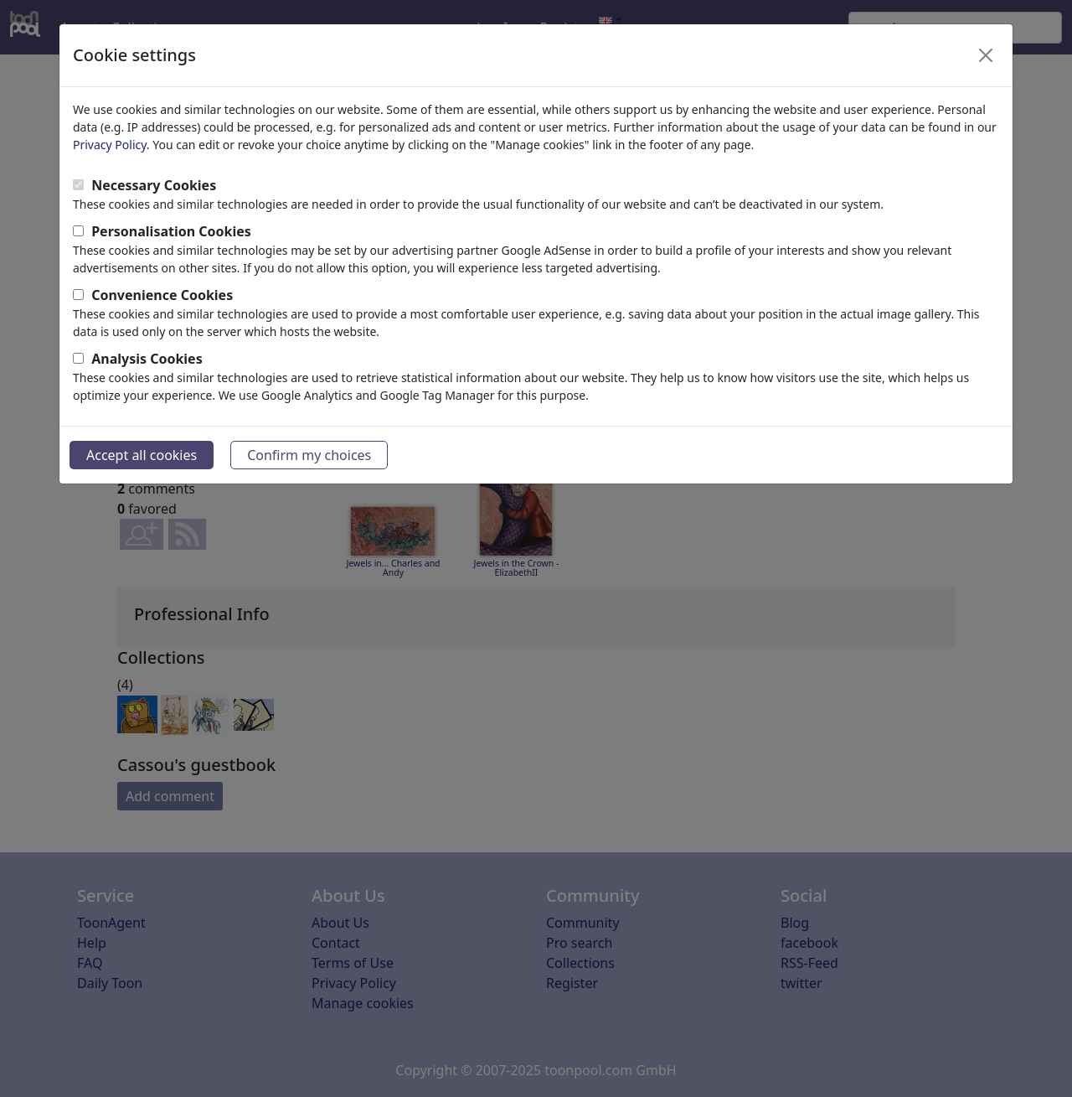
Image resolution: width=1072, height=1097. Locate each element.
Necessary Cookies (153, 185)
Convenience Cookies (162, 295)
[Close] (985, 55)
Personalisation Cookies (171, 231)
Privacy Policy (110, 145)
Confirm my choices (309, 455)
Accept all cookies (141, 455)
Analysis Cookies (147, 358)
